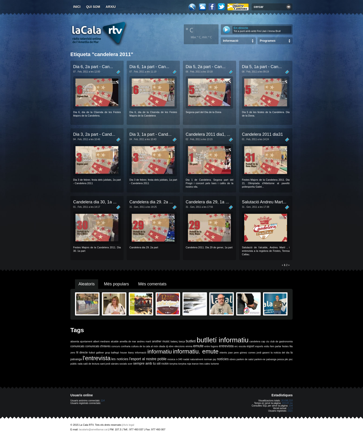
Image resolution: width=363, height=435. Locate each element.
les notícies (119, 359)
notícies (223, 359)
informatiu (159, 351)
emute (198, 346)
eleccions (179, 346)
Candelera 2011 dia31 (262, 134)
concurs (115, 346)
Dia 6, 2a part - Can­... (93, 66)
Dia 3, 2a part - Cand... (94, 134)
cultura (135, 346)
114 (103, 400)
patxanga (271, 359)
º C (189, 30)
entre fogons (211, 346)
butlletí (191, 341)
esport (250, 346)
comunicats (77, 346)
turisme (215, 363)
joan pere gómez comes (242, 352)
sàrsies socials (119, 363)
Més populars (116, 284)
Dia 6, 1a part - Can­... (149, 66)
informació (140, 352)
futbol (92, 352)
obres (232, 359)
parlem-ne (260, 359)
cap (263, 341)
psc (291, 359)
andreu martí (144, 341)
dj (167, 346)
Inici (77, 7)
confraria (125, 346)
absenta (74, 341)
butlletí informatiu (223, 340)
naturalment (196, 359)
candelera (255, 341)
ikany (131, 352)
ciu (267, 341)
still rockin (162, 363)
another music (161, 341)
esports (259, 346)
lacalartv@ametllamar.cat (93, 429)
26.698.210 (287, 400)
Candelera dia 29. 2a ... (151, 202)
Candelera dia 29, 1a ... (207, 202)
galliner (100, 352)
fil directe (82, 352)
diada (162, 346)
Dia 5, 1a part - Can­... (262, 66)
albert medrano (101, 341)
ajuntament (86, 341)
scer (130, 363)
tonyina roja (184, 363)
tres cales (204, 363)
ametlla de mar (127, 341)
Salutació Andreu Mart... (264, 202)
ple (286, 359)
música (171, 359)
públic (73, 363)
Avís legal (128, 424)
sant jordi (105, 363)
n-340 (179, 359)
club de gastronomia (281, 341)
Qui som (93, 7)
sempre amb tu (144, 363)
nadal (186, 359)
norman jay (210, 359)
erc (236, 346)
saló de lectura (91, 363)
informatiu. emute (196, 351)
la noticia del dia (280, 352)
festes (285, 346)
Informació (230, 40)
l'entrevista (96, 358)
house (123, 352)
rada (80, 363)
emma (188, 346)
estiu (266, 346)
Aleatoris (86, 284)
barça (182, 341)
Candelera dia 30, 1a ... (94, 202)
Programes (267, 40)
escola (242, 346)
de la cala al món (148, 346)
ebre (171, 346)
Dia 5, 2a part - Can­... (205, 66)
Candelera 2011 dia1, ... (208, 134)
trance (195, 363)
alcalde (115, 341)
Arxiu (111, 7)
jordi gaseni (263, 352)
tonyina (173, 363)
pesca (280, 359)
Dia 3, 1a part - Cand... (150, 134)
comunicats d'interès (97, 346)
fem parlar (275, 346)
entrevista (226, 346)
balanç (174, 341)
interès (223, 352)
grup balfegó (112, 352)
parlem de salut (245, 359)
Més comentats (152, 284)
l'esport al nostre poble (147, 359)
